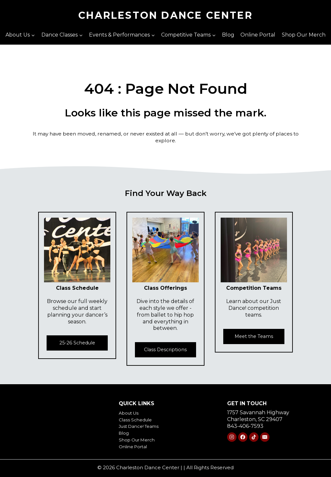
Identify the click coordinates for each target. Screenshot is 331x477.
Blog (228, 35)
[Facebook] (243, 437)
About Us (131, 413)
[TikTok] (254, 437)
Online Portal (257, 35)
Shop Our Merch (303, 35)
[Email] (265, 437)
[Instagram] (232, 437)
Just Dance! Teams (143, 426)
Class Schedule (138, 420)
